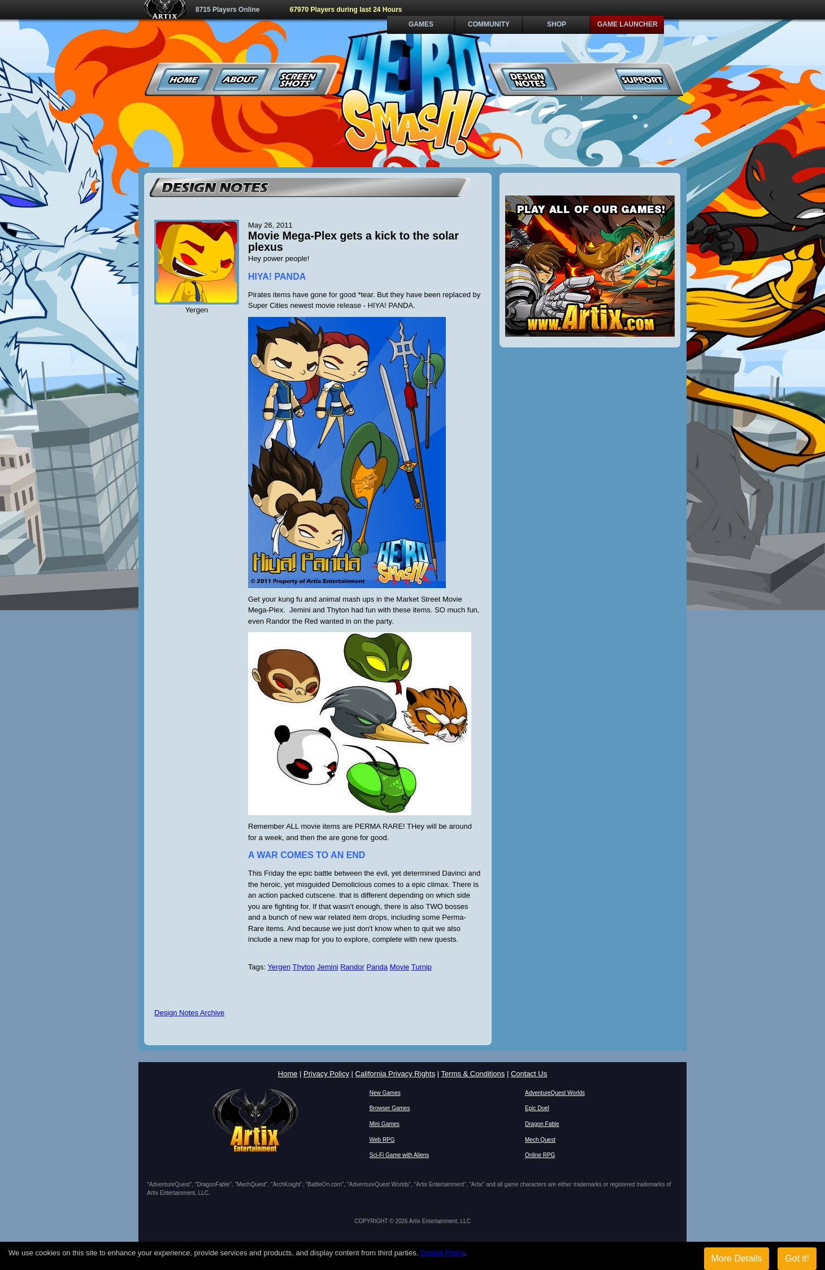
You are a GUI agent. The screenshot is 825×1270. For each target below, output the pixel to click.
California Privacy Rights (395, 1073)
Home (184, 79)
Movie (400, 967)
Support (642, 79)
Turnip (421, 967)
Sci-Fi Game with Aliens (399, 1155)
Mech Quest (540, 1140)
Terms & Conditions (473, 1073)
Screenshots (297, 79)
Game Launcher (627, 24)
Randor (352, 967)
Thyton (304, 967)
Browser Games (390, 1108)
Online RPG (540, 1155)
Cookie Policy (442, 1253)
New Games (385, 1093)
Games (421, 24)
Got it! (797, 1258)
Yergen (278, 967)
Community (489, 24)
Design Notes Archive (189, 1012)
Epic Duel (537, 1108)
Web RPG (382, 1140)
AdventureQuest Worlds (555, 1093)
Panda (377, 967)
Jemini (327, 967)
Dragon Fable (542, 1124)
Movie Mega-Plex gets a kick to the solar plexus (353, 241)
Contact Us (529, 1073)
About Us (241, 79)
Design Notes (529, 79)
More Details (736, 1258)
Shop (556, 24)
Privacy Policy (326, 1073)
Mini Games (385, 1124)
